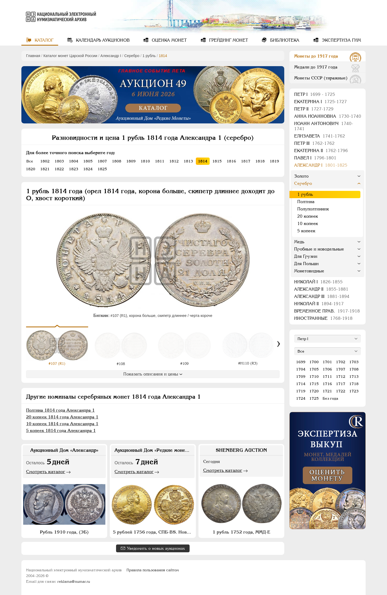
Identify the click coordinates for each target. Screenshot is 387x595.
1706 (327, 369)
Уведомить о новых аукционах (156, 548)
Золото (301, 176)
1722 (340, 391)
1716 (327, 384)
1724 (300, 398)
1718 (354, 384)
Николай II (319, 303)
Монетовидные (309, 270)
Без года (330, 398)
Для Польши (306, 263)
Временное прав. (327, 311)
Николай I (318, 281)
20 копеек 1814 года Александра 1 (62, 417)
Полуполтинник (313, 208)
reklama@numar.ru (73, 581)
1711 (327, 376)
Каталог (43, 40)
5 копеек (306, 230)
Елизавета (319, 136)
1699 (300, 362)
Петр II (314, 109)
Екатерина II (321, 150)
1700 (314, 362)
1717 (340, 384)
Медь (299, 241)
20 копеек (307, 216)
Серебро (132, 56)
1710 (314, 376)
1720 (314, 391)
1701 (327, 362)
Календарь (102, 40)
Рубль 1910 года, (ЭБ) (64, 532)
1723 (354, 391)
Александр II (321, 289)
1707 (340, 369)
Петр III (314, 143)
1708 (354, 369)
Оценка (168, 40)
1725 (314, 398)
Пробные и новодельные (319, 249)
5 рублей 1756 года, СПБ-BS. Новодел (153, 532)
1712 (340, 376)
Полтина (306, 201)
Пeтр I (314, 94)
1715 (314, 384)
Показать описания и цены (152, 374)
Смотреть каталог (45, 471)
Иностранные (323, 318)
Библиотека (284, 40)
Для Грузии (305, 256)
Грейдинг (228, 40)
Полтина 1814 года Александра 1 (60, 410)
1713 (354, 376)
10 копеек (307, 223)
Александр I (110, 56)
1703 (354, 362)
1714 (300, 384)
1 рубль (149, 56)
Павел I (315, 157)
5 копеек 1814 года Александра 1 (61, 430)
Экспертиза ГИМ (341, 40)
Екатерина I (320, 101)
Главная (33, 56)
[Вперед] (278, 344)
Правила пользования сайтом (152, 570)
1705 (314, 369)
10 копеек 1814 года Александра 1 (62, 423)
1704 (300, 369)
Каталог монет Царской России (70, 56)
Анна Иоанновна (327, 116)
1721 (327, 391)
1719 (300, 391)
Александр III (321, 296)
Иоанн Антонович (323, 126)
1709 (300, 376)
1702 (340, 362)
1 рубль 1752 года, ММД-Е (241, 532)
